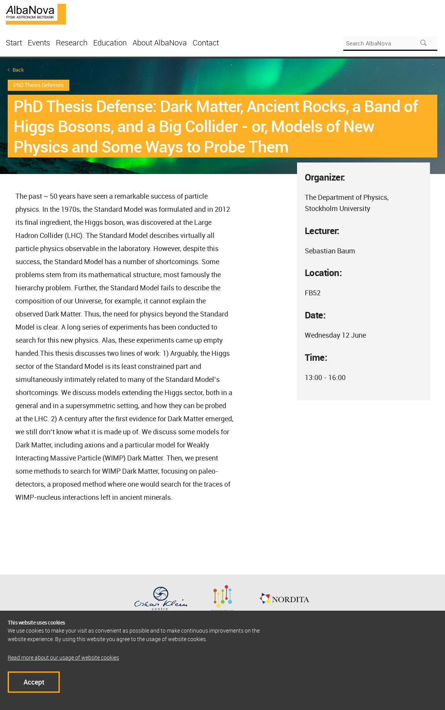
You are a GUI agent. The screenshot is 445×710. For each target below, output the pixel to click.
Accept (34, 682)
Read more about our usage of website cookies (63, 657)
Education (110, 42)
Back (18, 70)
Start (14, 42)
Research (71, 42)
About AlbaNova (160, 42)
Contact (206, 42)
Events (39, 42)
